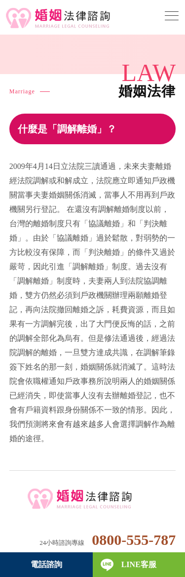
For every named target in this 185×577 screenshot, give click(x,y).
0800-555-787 (134, 539)
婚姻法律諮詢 (92, 499)
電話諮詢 (46, 564)
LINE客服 (138, 564)
